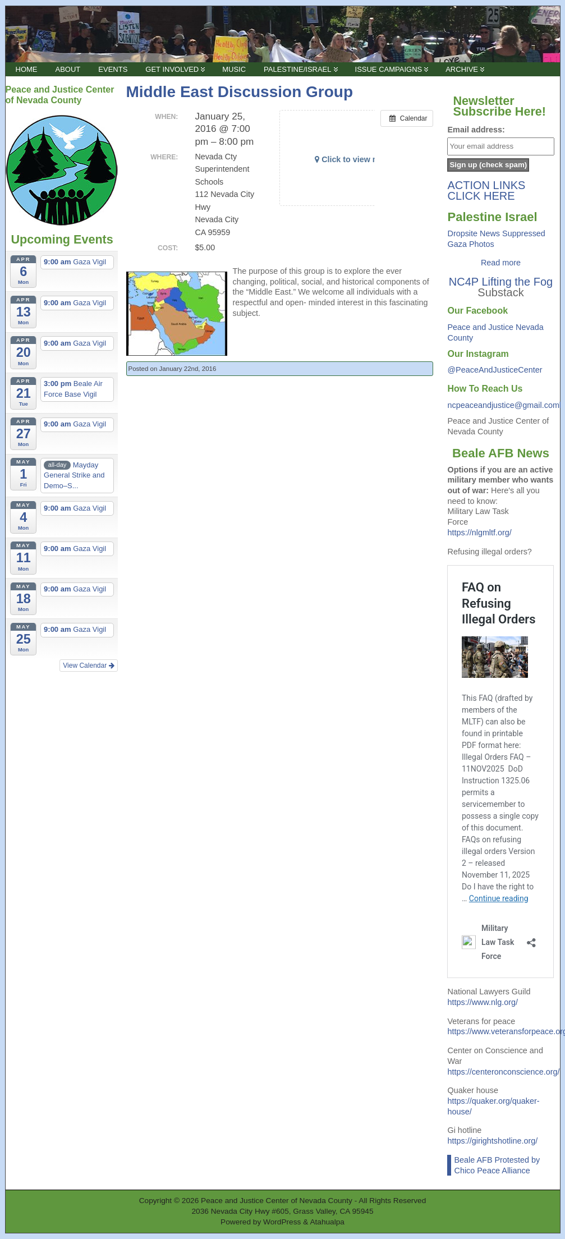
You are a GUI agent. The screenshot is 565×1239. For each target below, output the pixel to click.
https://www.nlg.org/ (482, 1002)
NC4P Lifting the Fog (501, 282)
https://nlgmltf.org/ (479, 532)
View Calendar (88, 665)
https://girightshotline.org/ (492, 1140)
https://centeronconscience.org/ (503, 1071)
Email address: (475, 129)
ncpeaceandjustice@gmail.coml (504, 405)
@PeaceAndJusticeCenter (494, 369)
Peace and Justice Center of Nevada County (276, 1200)
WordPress (282, 1222)
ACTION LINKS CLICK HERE (486, 190)
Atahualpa (327, 1222)
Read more (501, 262)
